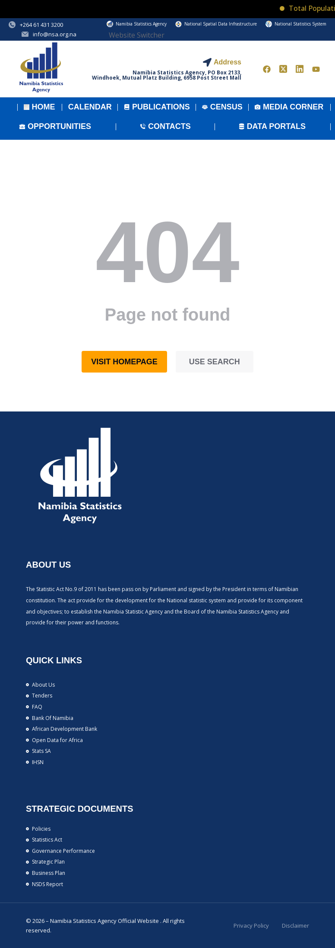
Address (227, 62)
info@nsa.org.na (54, 34)
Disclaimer (295, 925)
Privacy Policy (251, 925)
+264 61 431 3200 (41, 25)
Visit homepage (124, 361)
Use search (214, 361)
